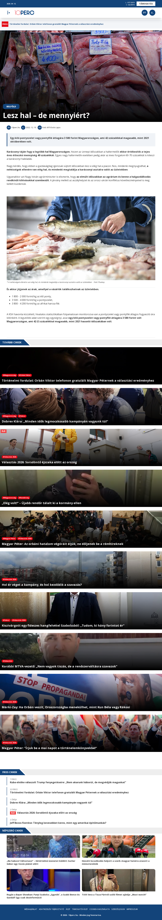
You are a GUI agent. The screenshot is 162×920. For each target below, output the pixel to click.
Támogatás (146, 3)
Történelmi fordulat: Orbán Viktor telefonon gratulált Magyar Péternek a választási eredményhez (56, 24)
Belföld (11, 106)
